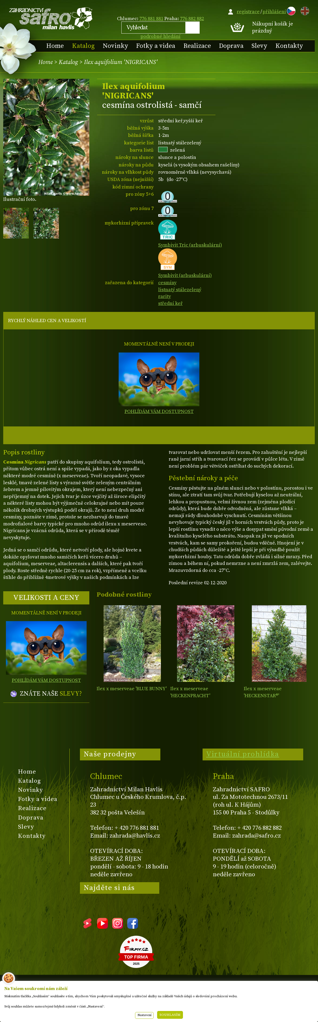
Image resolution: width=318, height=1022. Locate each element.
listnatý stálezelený (179, 290)
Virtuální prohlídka (242, 754)
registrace (248, 12)
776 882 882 (192, 19)
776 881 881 (151, 19)
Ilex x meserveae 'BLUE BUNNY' (132, 689)
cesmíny (167, 283)
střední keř (170, 303)
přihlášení (274, 12)
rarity (164, 296)
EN (304, 10)
